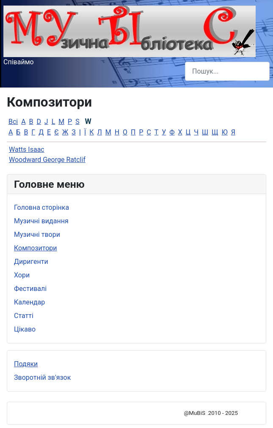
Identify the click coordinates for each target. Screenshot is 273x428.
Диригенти (31, 262)
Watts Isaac (26, 149)
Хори (22, 275)
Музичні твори (37, 234)
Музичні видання (41, 221)
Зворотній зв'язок (42, 377)
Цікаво (25, 329)
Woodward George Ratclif (47, 160)
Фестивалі (30, 289)
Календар (29, 302)
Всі (13, 122)
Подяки (26, 364)
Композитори (35, 248)
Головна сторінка (41, 207)
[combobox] (227, 71)
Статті (23, 316)
